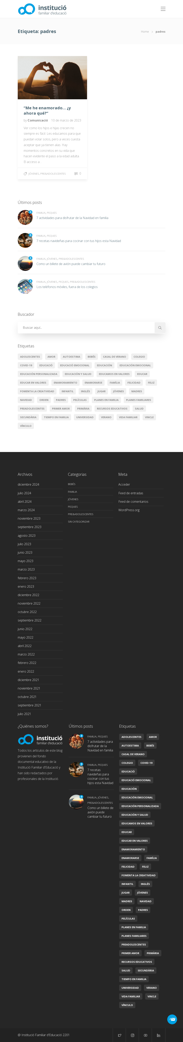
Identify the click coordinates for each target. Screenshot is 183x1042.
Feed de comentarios (133, 501)
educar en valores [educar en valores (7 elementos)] (33, 382)
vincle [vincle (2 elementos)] (149, 417)
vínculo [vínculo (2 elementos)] (26, 426)
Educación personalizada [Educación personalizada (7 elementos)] (38, 374)
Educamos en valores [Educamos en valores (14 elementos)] (114, 374)
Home (145, 31)
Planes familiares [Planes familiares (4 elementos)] (138, 400)
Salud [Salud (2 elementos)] (139, 408)
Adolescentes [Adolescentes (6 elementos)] (30, 356)
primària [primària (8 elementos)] (83, 408)
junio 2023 (25, 552)
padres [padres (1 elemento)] (61, 400)
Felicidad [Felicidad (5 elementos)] (133, 382)
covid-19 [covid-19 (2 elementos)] (26, 365)
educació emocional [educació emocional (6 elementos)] (74, 365)
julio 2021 (24, 714)
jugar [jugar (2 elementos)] (102, 391)
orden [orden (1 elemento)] (43, 400)
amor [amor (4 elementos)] (51, 356)
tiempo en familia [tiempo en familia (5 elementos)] (56, 417)
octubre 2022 (27, 612)
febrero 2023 (27, 578)
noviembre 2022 (29, 603)
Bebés (71, 484)
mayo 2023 (25, 561)
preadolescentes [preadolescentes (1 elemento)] (32, 408)
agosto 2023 (26, 535)
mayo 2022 (25, 637)
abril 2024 (25, 501)
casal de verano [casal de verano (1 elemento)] (114, 356)
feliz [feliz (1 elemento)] (151, 382)
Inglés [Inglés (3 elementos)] (85, 391)
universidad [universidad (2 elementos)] (85, 417)
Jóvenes (34, 173)
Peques (52, 212)
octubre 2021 (27, 697)
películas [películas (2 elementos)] (80, 400)
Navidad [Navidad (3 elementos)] (26, 400)
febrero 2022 (27, 663)
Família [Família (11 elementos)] (115, 382)
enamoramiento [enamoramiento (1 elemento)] (65, 382)
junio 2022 (25, 629)
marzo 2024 (26, 510)
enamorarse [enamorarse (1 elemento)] (93, 382)
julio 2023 (24, 544)
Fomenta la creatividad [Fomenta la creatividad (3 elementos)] (37, 391)
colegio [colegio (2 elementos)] (139, 356)
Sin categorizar (78, 521)
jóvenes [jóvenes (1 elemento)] (118, 391)
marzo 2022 (26, 654)
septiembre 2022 (29, 620)
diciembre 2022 (28, 595)
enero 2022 (26, 671)
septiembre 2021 (29, 705)
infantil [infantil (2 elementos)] (67, 391)
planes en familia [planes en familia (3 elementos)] (106, 400)
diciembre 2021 (28, 680)
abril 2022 (25, 646)
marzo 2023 (26, 569)
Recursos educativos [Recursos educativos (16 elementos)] (112, 408)
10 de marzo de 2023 (66, 120)
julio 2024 (24, 493)
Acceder (124, 484)
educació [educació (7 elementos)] (46, 365)
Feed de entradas (130, 493)
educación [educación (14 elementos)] (104, 365)
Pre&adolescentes (53, 173)
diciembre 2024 (28, 484)
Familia (41, 212)
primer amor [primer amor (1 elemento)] (61, 408)
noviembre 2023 (29, 518)
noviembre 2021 (29, 688)
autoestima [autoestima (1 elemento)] (71, 356)
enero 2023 (26, 586)
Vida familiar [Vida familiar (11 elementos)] (128, 417)
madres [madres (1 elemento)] (136, 391)
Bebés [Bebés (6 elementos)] (92, 356)
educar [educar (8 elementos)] (142, 374)
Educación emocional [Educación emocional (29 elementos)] (135, 365)
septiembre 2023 (29, 527)
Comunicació (38, 120)
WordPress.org (128, 510)
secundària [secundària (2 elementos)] (28, 417)
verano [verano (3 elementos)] (106, 417)
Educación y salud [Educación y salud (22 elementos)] (78, 374)
